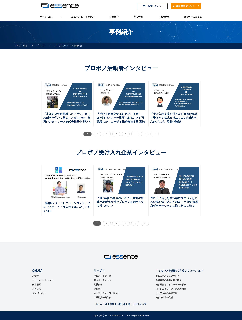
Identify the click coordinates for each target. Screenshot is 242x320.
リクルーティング (102, 280)
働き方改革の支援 (164, 297)
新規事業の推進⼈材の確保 (169, 280)
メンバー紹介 (38, 293)
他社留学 (98, 284)
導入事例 (138, 16)
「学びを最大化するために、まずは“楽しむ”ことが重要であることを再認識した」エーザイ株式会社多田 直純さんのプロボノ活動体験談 (121, 119)
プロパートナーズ (102, 276)
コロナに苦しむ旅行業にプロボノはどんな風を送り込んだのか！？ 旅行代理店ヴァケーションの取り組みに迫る (174, 202)
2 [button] (97, 134)
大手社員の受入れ (102, 297)
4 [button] (116, 134)
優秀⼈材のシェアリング (167, 276)
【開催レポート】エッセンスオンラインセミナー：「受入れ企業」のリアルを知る (66, 207)
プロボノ (40, 45)
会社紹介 (114, 16)
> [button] (144, 134)
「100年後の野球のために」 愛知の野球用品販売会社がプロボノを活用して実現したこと (120, 202)
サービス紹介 (47, 16)
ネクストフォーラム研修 (106, 293)
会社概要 (36, 284)
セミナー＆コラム (193, 16)
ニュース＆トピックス (82, 16)
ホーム (99, 304)
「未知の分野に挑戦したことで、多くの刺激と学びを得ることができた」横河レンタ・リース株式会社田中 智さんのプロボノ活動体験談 (67, 119)
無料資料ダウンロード (187, 6)
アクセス (36, 289)
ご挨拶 (35, 276)
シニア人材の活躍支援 (166, 293)
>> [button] (154, 134)
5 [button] (125, 134)
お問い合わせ (155, 6)
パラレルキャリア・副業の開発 (171, 289)
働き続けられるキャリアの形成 (171, 284)
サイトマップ (139, 304)
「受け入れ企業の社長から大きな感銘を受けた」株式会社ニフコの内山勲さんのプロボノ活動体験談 (173, 117)
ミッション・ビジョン (43, 280)
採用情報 (165, 16)
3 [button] (106, 134)
